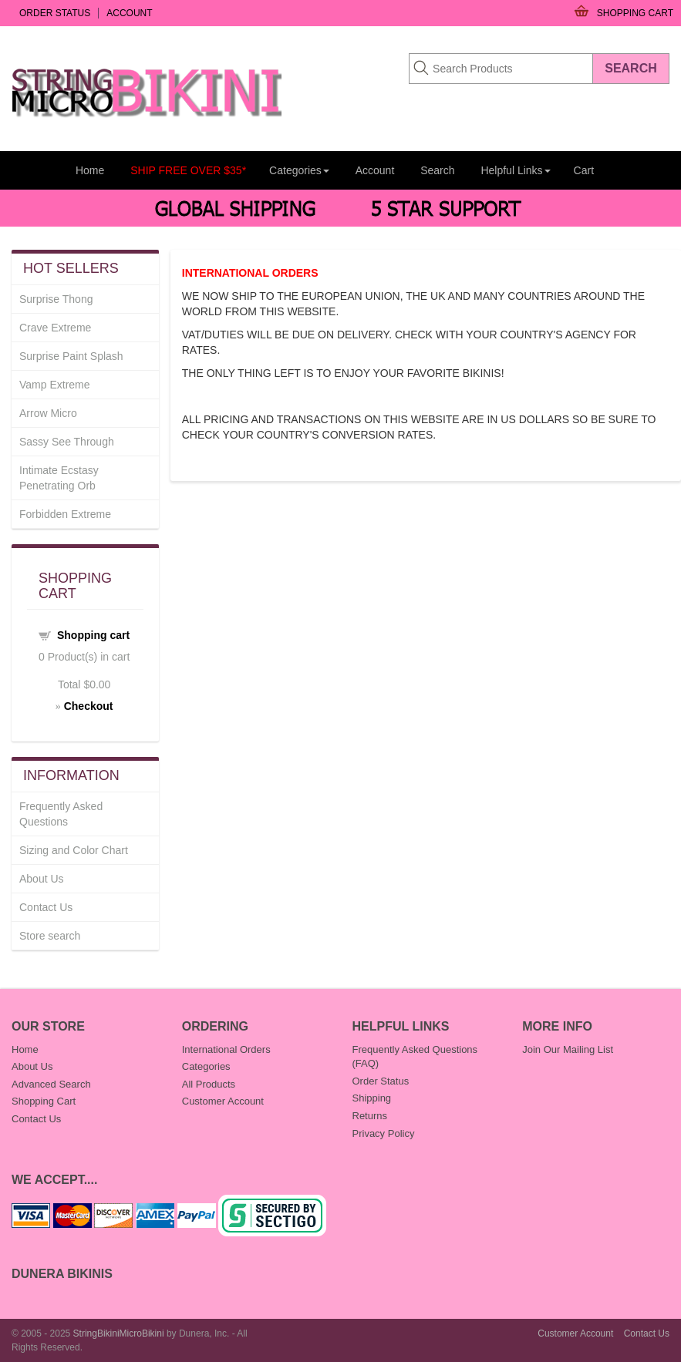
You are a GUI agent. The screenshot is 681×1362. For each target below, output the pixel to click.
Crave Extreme (55, 327)
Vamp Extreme (54, 384)
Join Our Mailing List (567, 1049)
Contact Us (45, 907)
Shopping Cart (635, 13)
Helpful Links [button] (515, 170)
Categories (206, 1066)
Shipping (372, 1098)
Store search (49, 936)
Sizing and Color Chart (73, 850)
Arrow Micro (48, 413)
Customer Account (223, 1101)
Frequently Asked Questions (61, 814)
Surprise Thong (56, 299)
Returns (370, 1116)
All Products (208, 1084)
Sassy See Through (66, 442)
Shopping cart (93, 635)
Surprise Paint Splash (71, 356)
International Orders (226, 1049)
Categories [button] (299, 170)
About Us (41, 879)
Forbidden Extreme (65, 514)
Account (129, 13)
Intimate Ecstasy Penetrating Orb (59, 478)
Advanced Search (51, 1084)
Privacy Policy (383, 1133)
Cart (584, 170)
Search (437, 170)
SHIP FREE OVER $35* (188, 170)
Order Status (54, 13)
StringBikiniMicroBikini (118, 1333)
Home (90, 170)
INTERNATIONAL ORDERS (250, 273)
